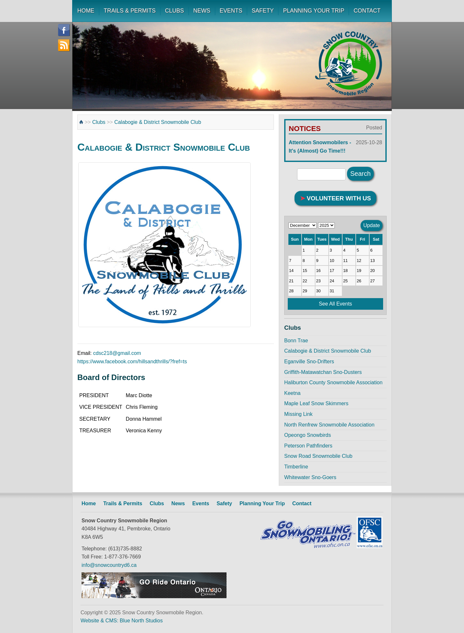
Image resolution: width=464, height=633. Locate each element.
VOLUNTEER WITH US (335, 198)
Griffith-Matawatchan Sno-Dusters (323, 372)
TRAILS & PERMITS (130, 10)
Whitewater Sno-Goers (310, 477)
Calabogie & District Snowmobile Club (157, 122)
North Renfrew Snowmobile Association (329, 424)
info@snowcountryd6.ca (109, 565)
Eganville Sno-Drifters (309, 361)
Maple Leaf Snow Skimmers (316, 403)
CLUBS (174, 10)
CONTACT (367, 10)
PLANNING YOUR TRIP (313, 10)
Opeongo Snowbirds (307, 435)
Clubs (98, 122)
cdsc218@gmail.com (117, 353)
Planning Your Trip (262, 503)
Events (200, 503)
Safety (224, 503)
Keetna (292, 393)
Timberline (296, 466)
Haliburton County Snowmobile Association (333, 382)
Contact (302, 503)
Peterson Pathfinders (308, 445)
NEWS (201, 10)
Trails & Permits (122, 503)
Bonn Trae (296, 340)
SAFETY (263, 10)
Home (89, 503)
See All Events (335, 303)
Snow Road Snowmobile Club (318, 456)
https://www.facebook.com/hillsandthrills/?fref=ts (132, 361)
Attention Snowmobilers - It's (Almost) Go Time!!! (335, 146)
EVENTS (231, 10)
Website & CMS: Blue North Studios (122, 620)
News (178, 503)
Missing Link (298, 414)
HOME (85, 10)
